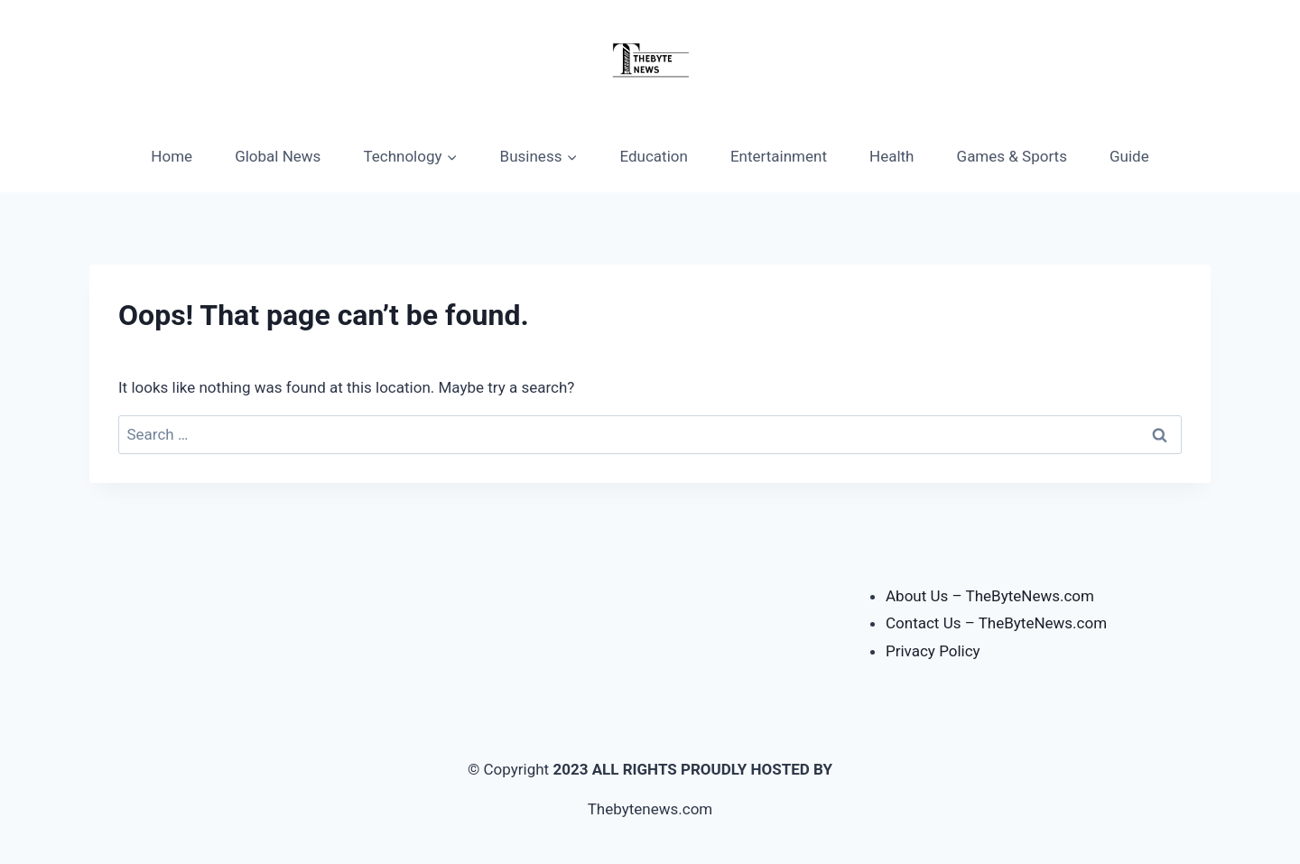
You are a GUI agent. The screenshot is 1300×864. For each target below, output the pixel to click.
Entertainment (778, 156)
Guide (1129, 156)
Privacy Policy (933, 651)
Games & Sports (1012, 156)
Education (654, 156)
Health (891, 156)
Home (171, 156)
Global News (277, 156)
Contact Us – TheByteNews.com (996, 623)
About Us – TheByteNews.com (990, 596)
